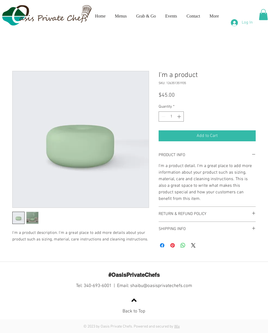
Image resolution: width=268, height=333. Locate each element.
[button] (263, 14)
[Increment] (179, 116)
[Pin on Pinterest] (172, 245)
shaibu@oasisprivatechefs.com (161, 286)
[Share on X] (193, 245)
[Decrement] (162, 116)
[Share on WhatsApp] (183, 245)
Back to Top (134, 311)
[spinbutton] (171, 116)
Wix (177, 326)
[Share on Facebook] (162, 245)
